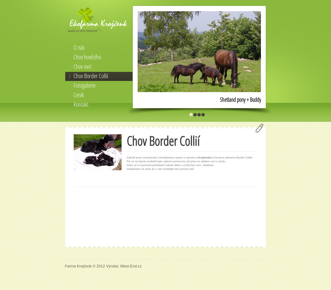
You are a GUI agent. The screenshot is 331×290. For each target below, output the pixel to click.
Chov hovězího (87, 57)
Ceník (78, 95)
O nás (79, 47)
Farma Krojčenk (98, 21)
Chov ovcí (82, 66)
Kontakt (80, 104)
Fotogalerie (84, 85)
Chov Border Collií (90, 76)
